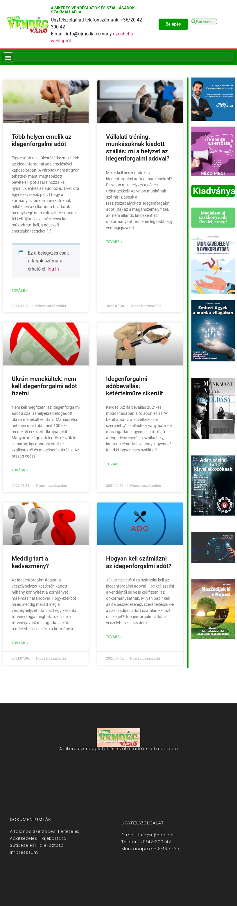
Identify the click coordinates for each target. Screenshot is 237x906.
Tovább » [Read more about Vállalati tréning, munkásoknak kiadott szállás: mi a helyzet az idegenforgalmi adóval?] (114, 242)
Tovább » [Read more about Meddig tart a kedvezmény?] (20, 643)
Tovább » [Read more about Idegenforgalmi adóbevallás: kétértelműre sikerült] (114, 464)
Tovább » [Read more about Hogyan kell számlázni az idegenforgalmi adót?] (114, 637)
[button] (8, 57)
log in (53, 269)
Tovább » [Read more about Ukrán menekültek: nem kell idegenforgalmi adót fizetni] (20, 470)
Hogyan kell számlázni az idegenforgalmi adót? (138, 562)
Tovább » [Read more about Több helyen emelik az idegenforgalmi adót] (20, 291)
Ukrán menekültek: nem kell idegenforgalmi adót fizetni (44, 386)
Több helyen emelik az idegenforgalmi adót (41, 140)
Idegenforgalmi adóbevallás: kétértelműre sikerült (134, 386)
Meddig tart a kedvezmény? (30, 562)
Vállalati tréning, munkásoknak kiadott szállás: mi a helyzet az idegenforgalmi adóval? (137, 147)
